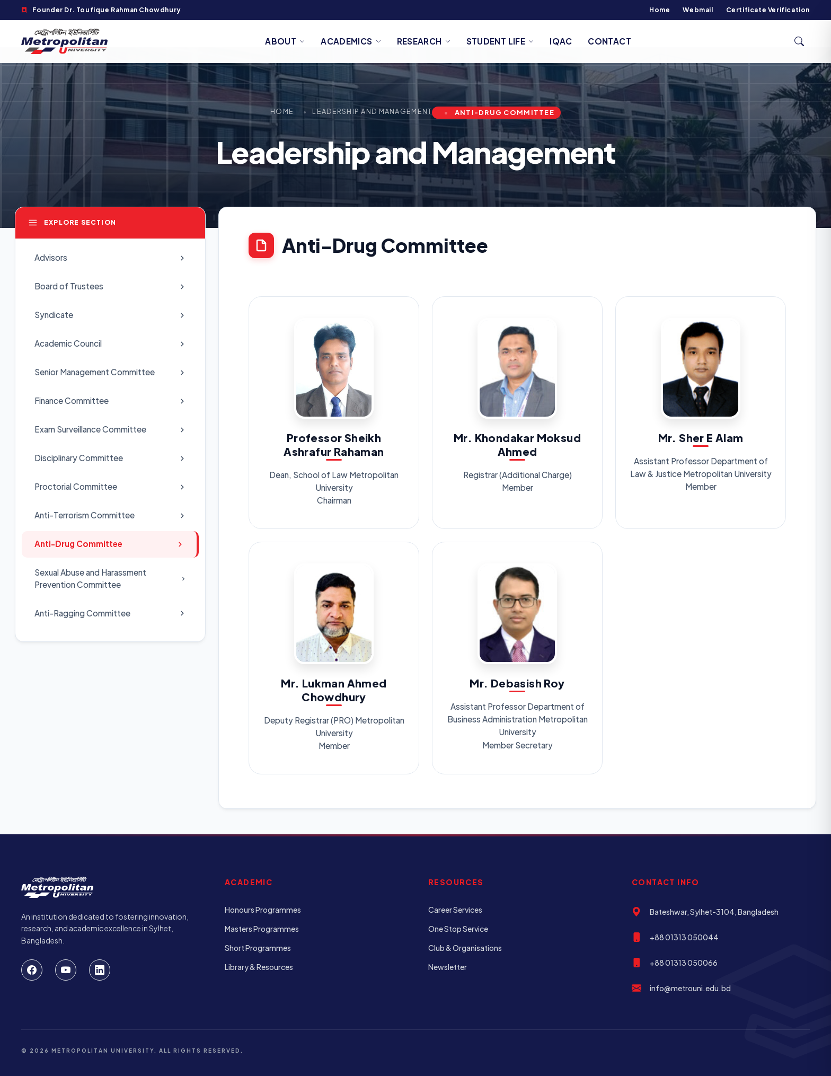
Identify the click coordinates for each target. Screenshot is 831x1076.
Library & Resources (259, 967)
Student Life (500, 41)
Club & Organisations (465, 947)
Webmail (698, 10)
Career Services (455, 909)
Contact (609, 41)
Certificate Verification (768, 10)
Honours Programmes (263, 909)
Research (423, 41)
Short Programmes (258, 947)
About (285, 41)
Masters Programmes (262, 928)
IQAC (561, 41)
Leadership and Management (372, 111)
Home (659, 10)
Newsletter (447, 967)
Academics (351, 41)
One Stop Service (458, 928)
